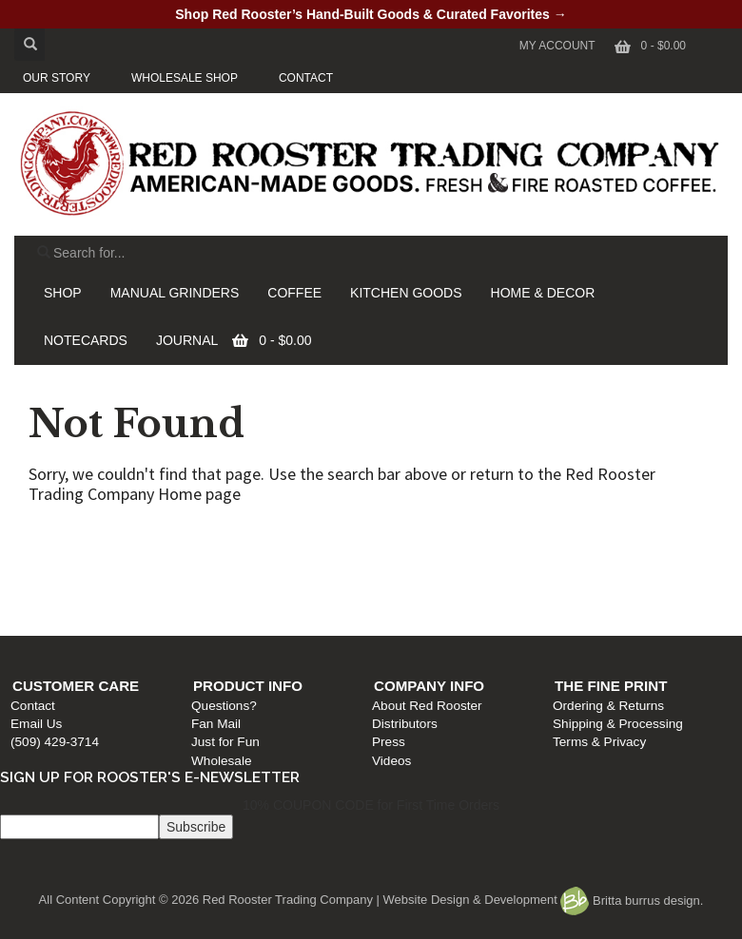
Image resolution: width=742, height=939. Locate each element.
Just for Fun (233, 594)
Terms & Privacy (602, 594)
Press (393, 594)
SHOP (63, 292)
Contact (42, 557)
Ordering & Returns (611, 557)
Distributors (409, 575)
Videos (396, 612)
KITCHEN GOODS (405, 292)
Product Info (255, 537)
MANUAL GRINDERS (175, 292)
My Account (557, 45)
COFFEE (294, 292)
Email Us (45, 575)
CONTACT (306, 78)
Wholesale (229, 612)
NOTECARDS (85, 340)
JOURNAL (187, 340)
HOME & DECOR (543, 292)
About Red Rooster (432, 557)
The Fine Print (613, 537)
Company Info (434, 537)
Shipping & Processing (621, 575)
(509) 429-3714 (64, 594)
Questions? (231, 557)
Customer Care (85, 537)
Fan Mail (223, 575)
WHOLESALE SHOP (184, 78)
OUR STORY (56, 78)
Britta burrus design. (631, 900)
